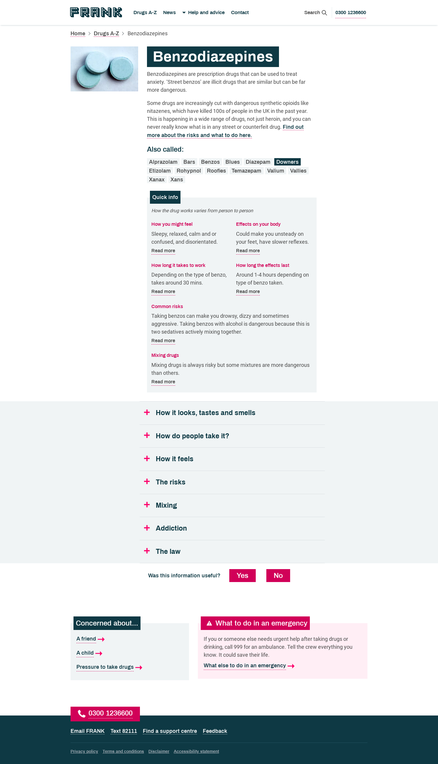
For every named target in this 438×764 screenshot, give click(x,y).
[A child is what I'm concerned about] (129, 653)
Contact (240, 12)
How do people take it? (192, 436)
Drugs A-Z (145, 12)
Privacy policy (84, 751)
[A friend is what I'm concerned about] (129, 639)
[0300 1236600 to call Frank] (350, 12)
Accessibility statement (196, 751)
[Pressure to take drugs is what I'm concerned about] (129, 667)
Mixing (166, 505)
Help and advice (206, 12)
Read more (163, 251)
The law (168, 551)
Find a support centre (170, 731)
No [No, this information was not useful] (278, 575)
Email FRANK (88, 731)
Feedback (215, 731)
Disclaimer (158, 751)
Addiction (171, 528)
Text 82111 (124, 731)
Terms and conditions (123, 751)
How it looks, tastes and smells (205, 413)
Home (78, 33)
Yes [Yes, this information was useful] (242, 575)
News (169, 12)
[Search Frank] (316, 12)
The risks (170, 482)
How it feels (174, 459)
